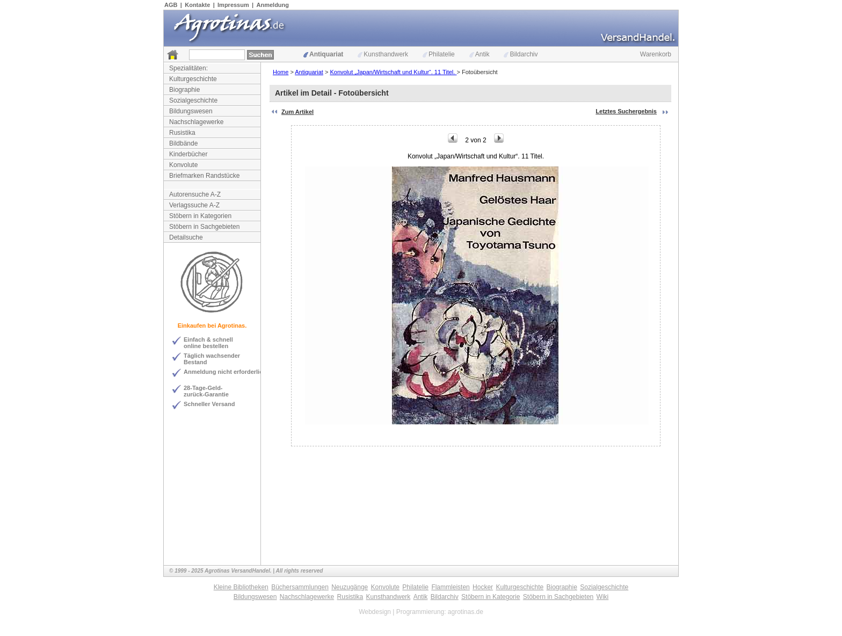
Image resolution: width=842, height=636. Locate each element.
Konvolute (183, 165)
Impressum (233, 5)
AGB (170, 5)
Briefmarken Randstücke (204, 175)
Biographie (184, 89)
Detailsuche (186, 237)
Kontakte (197, 5)
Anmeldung (273, 5)
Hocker (483, 587)
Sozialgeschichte (193, 100)
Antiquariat (323, 54)
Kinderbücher (188, 154)
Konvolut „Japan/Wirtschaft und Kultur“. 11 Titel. (393, 72)
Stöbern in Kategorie (490, 597)
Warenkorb (655, 54)
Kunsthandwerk (383, 54)
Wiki (603, 597)
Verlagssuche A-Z (194, 205)
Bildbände (183, 143)
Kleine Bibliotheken (241, 587)
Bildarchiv (521, 54)
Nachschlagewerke (196, 122)
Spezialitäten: (188, 68)
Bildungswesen (191, 111)
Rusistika (182, 132)
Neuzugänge (349, 587)
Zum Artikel (297, 112)
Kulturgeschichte (193, 79)
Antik (479, 54)
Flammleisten (450, 587)
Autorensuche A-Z (195, 194)
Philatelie (439, 54)
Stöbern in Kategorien (200, 216)
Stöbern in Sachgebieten (204, 226)
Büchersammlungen (300, 587)
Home (280, 72)
